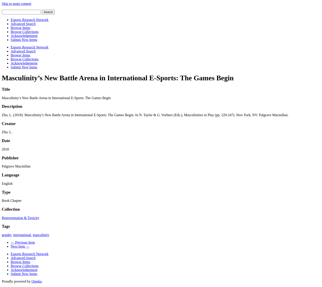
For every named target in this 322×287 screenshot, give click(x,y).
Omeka (36, 281)
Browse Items (20, 28)
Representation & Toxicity (20, 218)
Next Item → (20, 246)
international (22, 235)
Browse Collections (25, 32)
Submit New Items (24, 40)
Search (48, 12)
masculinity (41, 235)
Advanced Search (23, 24)
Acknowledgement (24, 36)
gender (6, 235)
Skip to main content (16, 4)
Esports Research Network (30, 20)
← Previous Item (23, 242)
